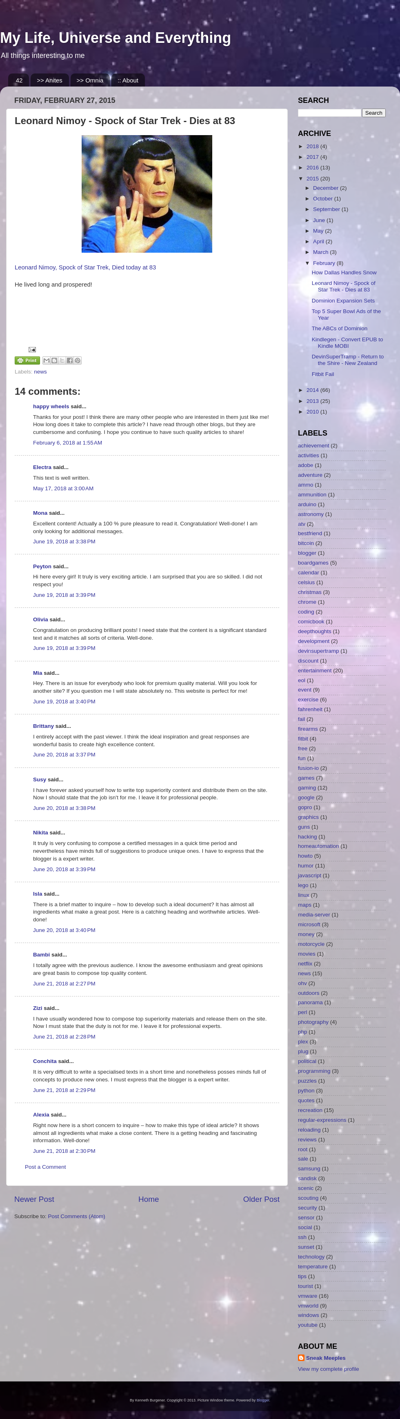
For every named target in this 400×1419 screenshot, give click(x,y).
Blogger (263, 1400)
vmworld (308, 1306)
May (319, 231)
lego (303, 885)
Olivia (40, 619)
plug (303, 1051)
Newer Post (34, 1199)
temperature (313, 1266)
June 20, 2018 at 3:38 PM (64, 808)
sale (303, 1159)
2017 (313, 157)
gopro (305, 807)
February (325, 263)
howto (305, 856)
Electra (42, 467)
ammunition (312, 495)
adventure (310, 475)
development (313, 641)
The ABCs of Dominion (340, 328)
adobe (305, 465)
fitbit (303, 739)
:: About (128, 80)
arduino (307, 504)
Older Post (261, 1199)
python (306, 1091)
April (319, 241)
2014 (313, 390)
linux (303, 895)
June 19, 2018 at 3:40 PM (64, 701)
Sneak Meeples (326, 1358)
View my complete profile (328, 1369)
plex (303, 1042)
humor (305, 866)
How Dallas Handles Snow (344, 272)
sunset (306, 1247)
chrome (307, 602)
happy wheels (51, 406)
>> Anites (49, 80)
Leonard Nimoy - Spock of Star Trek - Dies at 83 (344, 286)
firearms (308, 729)
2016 (313, 168)
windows (308, 1315)
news (40, 372)
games (306, 778)
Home (148, 1199)
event (304, 690)
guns (304, 827)
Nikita (40, 833)
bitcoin (306, 543)
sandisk (307, 1178)
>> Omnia (90, 80)
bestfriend (310, 533)
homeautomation (318, 846)
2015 (313, 179)
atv (301, 524)
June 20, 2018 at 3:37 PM (64, 755)
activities (308, 455)
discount (308, 661)
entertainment (315, 670)
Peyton (42, 566)
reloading (309, 1130)
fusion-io (308, 768)
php (302, 1032)
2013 (313, 401)
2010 (313, 412)
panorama (310, 1002)
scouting (308, 1198)
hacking (307, 837)
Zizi (37, 1008)
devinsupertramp (318, 651)
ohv (302, 983)
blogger (307, 553)
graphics (308, 817)
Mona (40, 513)
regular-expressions (322, 1120)
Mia (37, 673)
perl (302, 1012)
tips (302, 1276)
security (307, 1208)
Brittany (43, 726)
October (323, 199)
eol (301, 680)
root (302, 1149)
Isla (37, 894)
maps (304, 905)
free (302, 748)
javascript (309, 875)
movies (307, 954)
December (326, 188)
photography (313, 1022)
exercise (308, 699)
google (306, 797)
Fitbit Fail (323, 374)
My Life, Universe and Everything (115, 37)
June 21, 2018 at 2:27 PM (64, 984)
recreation (310, 1110)
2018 (313, 146)
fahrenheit (310, 709)
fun (302, 758)
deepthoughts (314, 631)
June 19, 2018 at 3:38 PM (64, 541)
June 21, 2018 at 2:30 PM (64, 1151)
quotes (306, 1100)
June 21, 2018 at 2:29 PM (64, 1090)
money (306, 934)
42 (19, 80)
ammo (305, 485)
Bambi (41, 955)
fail (301, 719)
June (320, 220)
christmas (310, 592)
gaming (307, 788)
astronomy (311, 514)
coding (306, 612)
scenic (305, 1188)
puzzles (307, 1081)
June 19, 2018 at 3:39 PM (64, 595)
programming (314, 1071)
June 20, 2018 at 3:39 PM (64, 869)
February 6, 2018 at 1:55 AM (67, 443)
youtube (308, 1325)
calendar (308, 572)
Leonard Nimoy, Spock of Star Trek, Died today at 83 (85, 267)
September (327, 209)
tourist (305, 1286)
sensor (306, 1217)
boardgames (313, 563)
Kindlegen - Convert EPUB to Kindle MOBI (347, 342)
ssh (302, 1237)
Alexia (41, 1115)
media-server (314, 915)
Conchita (45, 1061)
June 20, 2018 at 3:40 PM (64, 930)
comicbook (311, 621)
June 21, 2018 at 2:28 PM (64, 1037)
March (321, 252)
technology (311, 1257)
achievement (313, 446)
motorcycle (311, 944)
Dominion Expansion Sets (343, 301)
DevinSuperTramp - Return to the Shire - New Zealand (348, 360)
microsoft (309, 924)
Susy (39, 779)
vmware (307, 1296)
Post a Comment (45, 1167)
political (307, 1061)
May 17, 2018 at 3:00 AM (63, 488)
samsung (309, 1168)
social (305, 1227)
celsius (306, 582)
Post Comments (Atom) (76, 1216)
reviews (307, 1140)
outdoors (309, 993)
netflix (305, 964)
